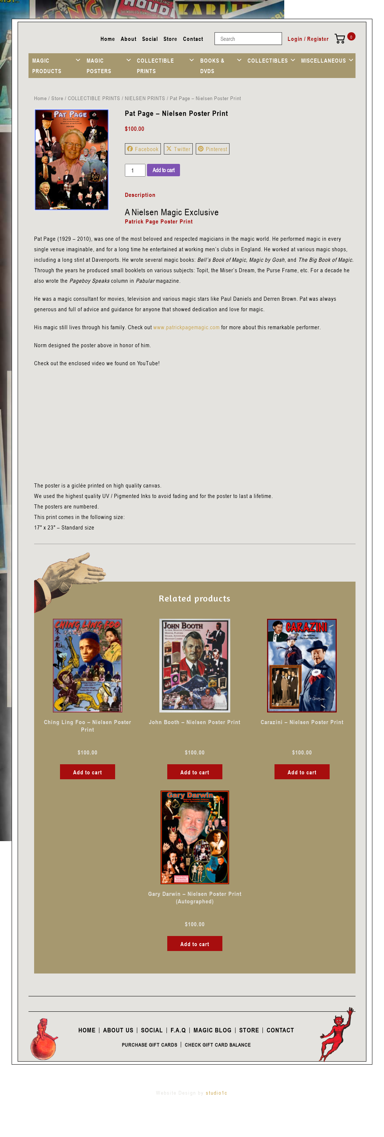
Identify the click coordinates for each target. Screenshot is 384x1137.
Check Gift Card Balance (218, 1045)
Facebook (143, 149)
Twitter (178, 149)
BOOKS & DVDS (212, 66)
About (128, 38)
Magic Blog (213, 1030)
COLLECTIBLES (268, 60)
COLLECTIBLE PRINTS (155, 66)
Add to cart (163, 170)
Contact (193, 38)
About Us (118, 1030)
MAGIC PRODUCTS (47, 66)
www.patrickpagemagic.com (186, 327)
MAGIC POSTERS (99, 66)
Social (150, 38)
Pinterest (212, 149)
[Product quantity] (135, 170)
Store (170, 38)
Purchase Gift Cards (149, 1045)
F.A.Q (178, 1030)
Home (107, 38)
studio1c (217, 1092)
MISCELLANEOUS (323, 60)
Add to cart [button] (87, 772)
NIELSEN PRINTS (145, 98)
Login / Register (308, 38)
